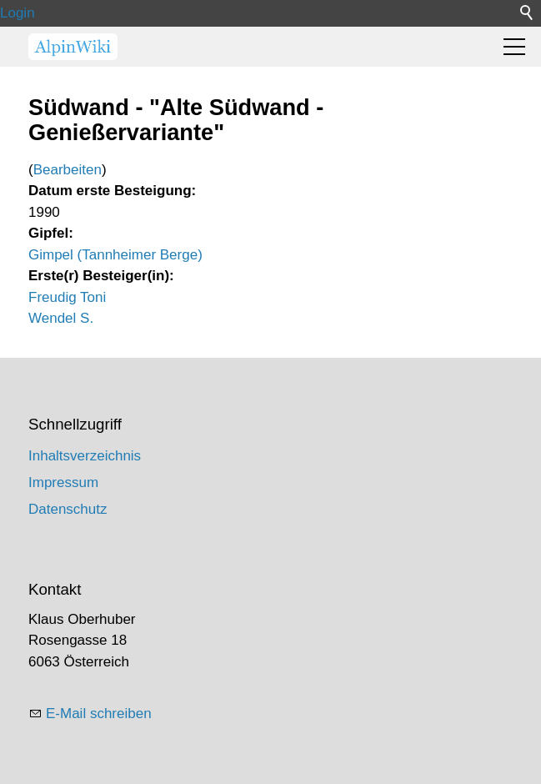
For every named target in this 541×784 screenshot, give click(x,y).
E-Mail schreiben (99, 713)
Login (17, 13)
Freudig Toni (67, 297)
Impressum (63, 482)
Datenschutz (68, 509)
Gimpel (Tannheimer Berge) (115, 255)
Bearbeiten (67, 170)
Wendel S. (60, 318)
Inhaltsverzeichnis (84, 456)
